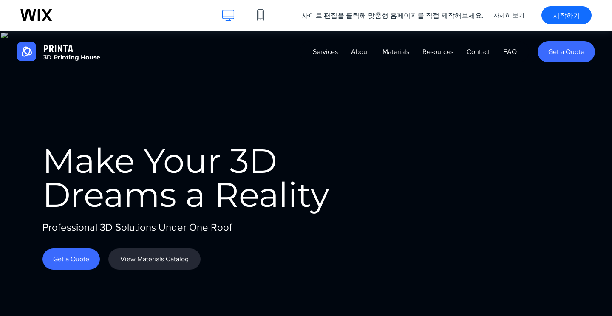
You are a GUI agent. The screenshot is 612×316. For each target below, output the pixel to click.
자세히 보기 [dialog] (508, 15)
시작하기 (566, 15)
